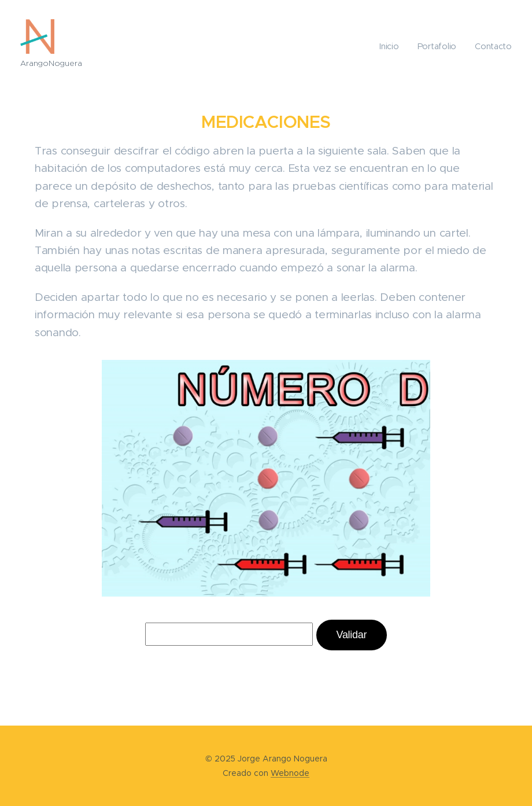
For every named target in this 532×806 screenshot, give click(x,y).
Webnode (290, 773)
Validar (352, 635)
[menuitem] (393, 46)
